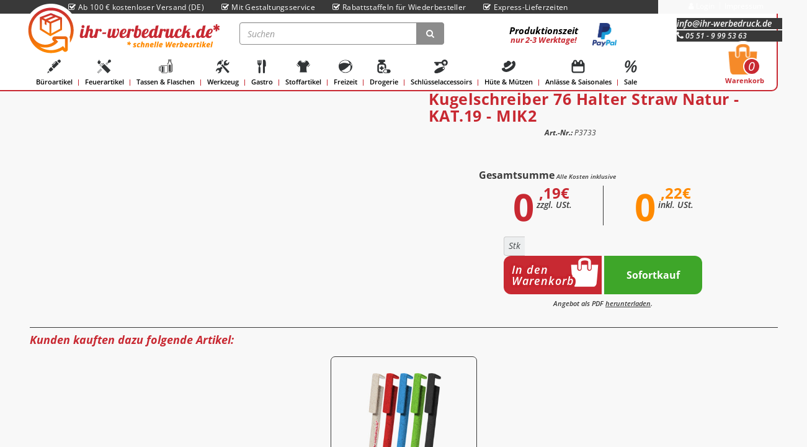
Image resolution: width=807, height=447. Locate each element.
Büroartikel (54, 73)
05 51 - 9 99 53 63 (712, 35)
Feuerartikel (104, 73)
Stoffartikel (303, 73)
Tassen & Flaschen (165, 73)
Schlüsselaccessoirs (441, 73)
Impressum (744, 6)
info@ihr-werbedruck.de (724, 23)
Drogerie (384, 73)
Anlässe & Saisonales (578, 73)
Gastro (262, 73)
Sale (631, 73)
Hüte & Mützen (508, 73)
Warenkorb (744, 68)
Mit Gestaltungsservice (268, 7)
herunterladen (628, 303)
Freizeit (345, 73)
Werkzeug (223, 73)
